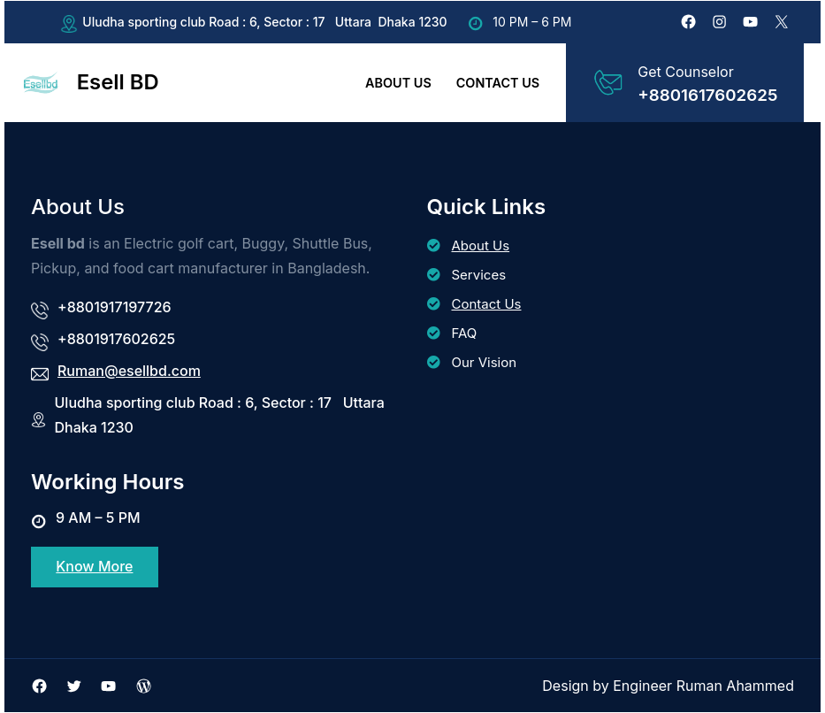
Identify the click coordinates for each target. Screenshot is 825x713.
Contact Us (487, 303)
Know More (94, 567)
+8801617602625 (707, 95)
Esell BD (118, 82)
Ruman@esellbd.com (129, 371)
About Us (481, 245)
